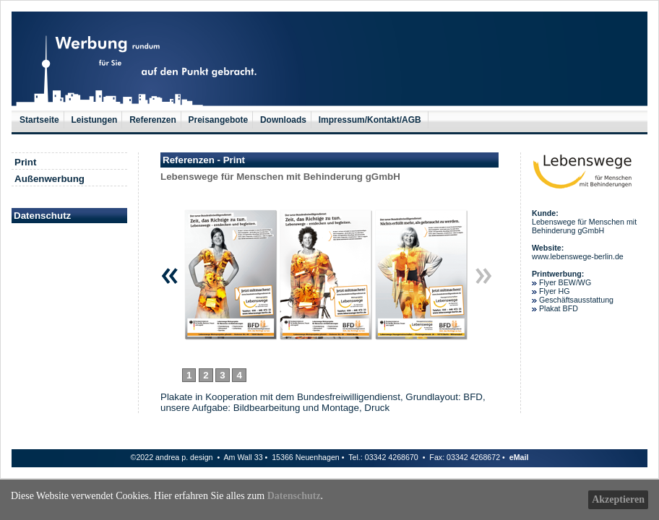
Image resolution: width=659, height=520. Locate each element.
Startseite (39, 120)
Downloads (283, 120)
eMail (519, 457)
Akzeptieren (618, 499)
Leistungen (94, 120)
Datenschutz (294, 495)
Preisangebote (219, 120)
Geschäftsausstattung (576, 299)
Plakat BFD (557, 308)
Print (25, 162)
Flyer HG (554, 291)
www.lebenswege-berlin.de (578, 256)
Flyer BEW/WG (565, 282)
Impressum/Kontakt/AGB (371, 120)
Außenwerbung (49, 178)
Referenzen (152, 120)
